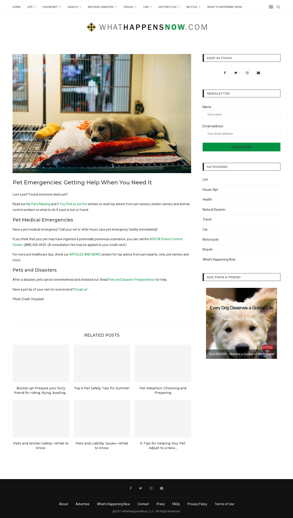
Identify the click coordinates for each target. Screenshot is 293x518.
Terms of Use (224, 504)
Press (161, 504)
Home (17, 6)
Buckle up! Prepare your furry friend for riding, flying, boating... (40, 390)
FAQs (176, 504)
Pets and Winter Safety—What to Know (40, 445)
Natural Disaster (101, 6)
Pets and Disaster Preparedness (131, 279)
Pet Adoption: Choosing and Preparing (163, 390)
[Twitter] (236, 73)
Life (30, 6)
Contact (143, 504)
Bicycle (192, 6)
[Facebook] (225, 73)
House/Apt (50, 6)
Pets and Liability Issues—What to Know (102, 445)
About (63, 504)
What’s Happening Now (224, 6)
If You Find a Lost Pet (72, 204)
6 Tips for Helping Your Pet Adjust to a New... (162, 445)
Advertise (83, 504)
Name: (241, 112)
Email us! (81, 289)
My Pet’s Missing (38, 204)
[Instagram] (247, 73)
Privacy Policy (197, 504)
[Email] (258, 73)
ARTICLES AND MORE (84, 254)
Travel (128, 6)
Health (73, 6)
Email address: (241, 131)
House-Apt (210, 189)
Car (146, 6)
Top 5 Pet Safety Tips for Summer (102, 388)
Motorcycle (168, 6)
